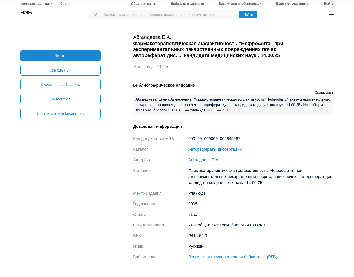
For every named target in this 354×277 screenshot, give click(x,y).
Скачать (60, 70)
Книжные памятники (36, 3)
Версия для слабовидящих (240, 3)
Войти (329, 3)
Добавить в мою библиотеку (60, 113)
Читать (60, 56)
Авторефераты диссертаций (215, 149)
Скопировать (324, 92)
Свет (64, 3)
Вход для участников (293, 3)
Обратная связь (143, 3)
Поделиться (60, 99)
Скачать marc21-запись (60, 85)
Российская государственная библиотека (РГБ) (232, 257)
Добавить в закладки (187, 3)
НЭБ (26, 13)
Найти (248, 14)
